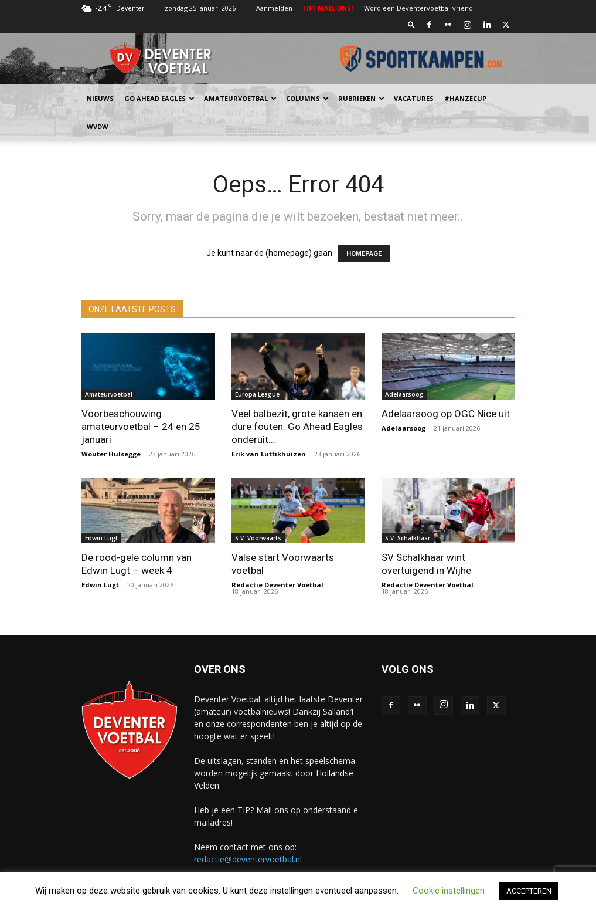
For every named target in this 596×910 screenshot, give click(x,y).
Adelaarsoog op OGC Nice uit (446, 414)
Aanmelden (274, 8)
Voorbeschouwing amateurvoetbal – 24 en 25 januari (140, 426)
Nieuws (100, 98)
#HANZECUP (465, 98)
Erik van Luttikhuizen (268, 453)
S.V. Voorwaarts (258, 538)
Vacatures (414, 98)
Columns (307, 98)
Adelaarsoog (404, 394)
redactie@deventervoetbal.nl (248, 859)
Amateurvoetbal (240, 98)
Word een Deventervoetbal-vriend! (419, 8)
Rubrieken (361, 98)
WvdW (97, 126)
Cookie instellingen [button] (449, 890)
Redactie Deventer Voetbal (277, 584)
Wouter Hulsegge (111, 453)
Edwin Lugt (101, 538)
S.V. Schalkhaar (407, 538)
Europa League (257, 394)
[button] (411, 24)
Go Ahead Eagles (159, 98)
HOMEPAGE (364, 254)
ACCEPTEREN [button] (528, 891)
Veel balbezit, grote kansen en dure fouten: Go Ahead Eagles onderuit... (297, 426)
